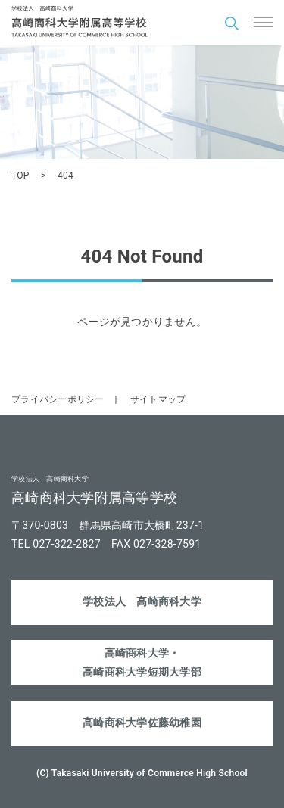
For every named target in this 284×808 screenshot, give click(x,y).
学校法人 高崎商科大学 (142, 601)
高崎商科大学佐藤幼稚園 (142, 722)
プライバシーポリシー (58, 399)
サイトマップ (158, 399)
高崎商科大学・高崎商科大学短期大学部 (142, 662)
